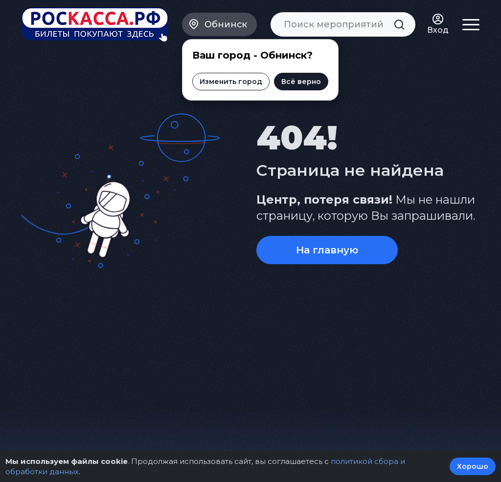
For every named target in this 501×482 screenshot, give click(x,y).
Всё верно (301, 81)
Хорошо (472, 466)
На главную (327, 250)
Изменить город (231, 81)
